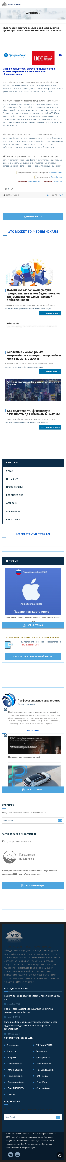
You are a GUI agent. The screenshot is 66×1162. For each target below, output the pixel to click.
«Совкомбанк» (42, 1088)
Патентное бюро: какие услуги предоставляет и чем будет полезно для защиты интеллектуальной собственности (33, 295)
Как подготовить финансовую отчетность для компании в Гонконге (33, 412)
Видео (10, 471)
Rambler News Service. (55, 173)
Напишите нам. (57, 181)
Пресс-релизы (14, 487)
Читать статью (50, 313)
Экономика (41, 1051)
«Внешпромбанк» (15, 1082)
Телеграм (17, 1155)
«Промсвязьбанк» (44, 1070)
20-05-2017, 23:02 (12, 195)
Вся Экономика (33, 790)
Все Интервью (33, 625)
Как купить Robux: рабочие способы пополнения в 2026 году (32, 998)
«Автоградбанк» (14, 1070)
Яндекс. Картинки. (56, 177)
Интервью (12, 479)
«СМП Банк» (41, 1076)
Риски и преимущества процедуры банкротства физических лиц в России (28, 1011)
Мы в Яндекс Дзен (30, 645)
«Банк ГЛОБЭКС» (15, 1088)
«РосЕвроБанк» (43, 1063)
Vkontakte (10, 1155)
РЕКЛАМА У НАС (43, 1045)
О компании (12, 1045)
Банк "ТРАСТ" (13, 519)
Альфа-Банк (13, 511)
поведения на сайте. (34, 181)
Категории (12, 462)
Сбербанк (11, 503)
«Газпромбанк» (14, 1063)
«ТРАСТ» (10, 1094)
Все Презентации (33, 885)
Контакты (11, 1051)
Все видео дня (14, 495)
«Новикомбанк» (14, 1076)
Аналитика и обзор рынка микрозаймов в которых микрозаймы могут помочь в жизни (34, 355)
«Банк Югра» (41, 1082)
